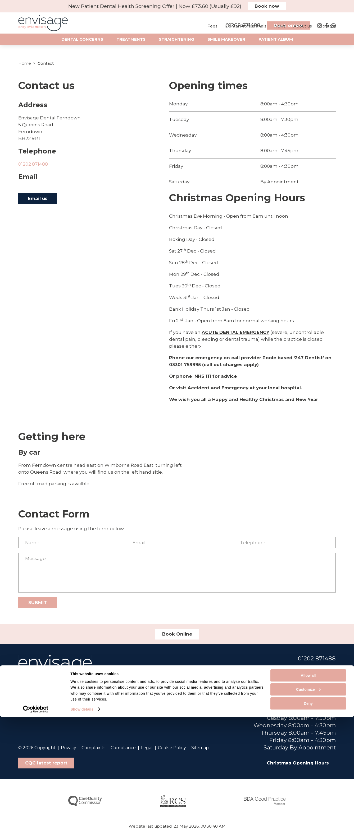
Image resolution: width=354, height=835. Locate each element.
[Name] (69, 542)
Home (24, 63)
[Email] (177, 542)
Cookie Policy (172, 747)
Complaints (93, 747)
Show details (81, 827)
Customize (308, 808)
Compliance (123, 747)
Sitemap (200, 747)
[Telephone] (284, 542)
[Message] (177, 573)
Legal (147, 747)
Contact (328, 31)
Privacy (68, 747)
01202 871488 (33, 164)
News (279, 31)
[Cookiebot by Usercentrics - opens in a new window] (36, 827)
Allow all (308, 794)
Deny (308, 822)
